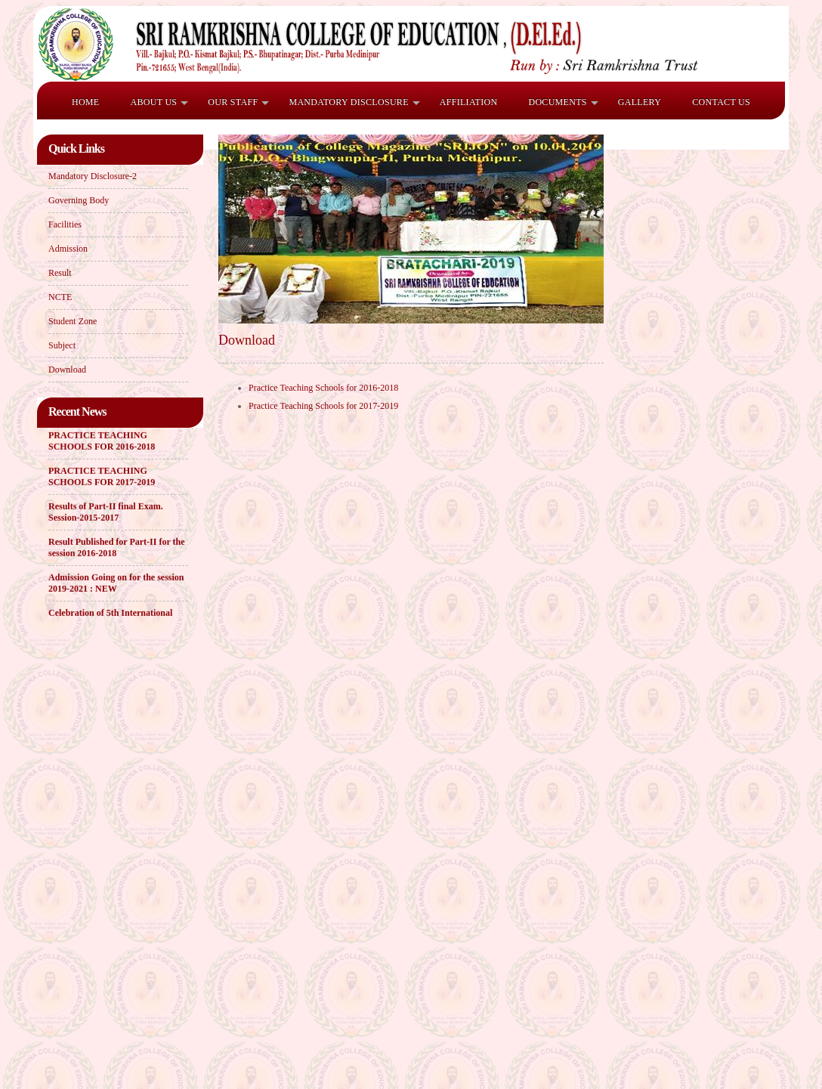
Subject (62, 345)
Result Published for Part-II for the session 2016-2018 (116, 548)
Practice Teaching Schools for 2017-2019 (323, 406)
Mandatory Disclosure (348, 102)
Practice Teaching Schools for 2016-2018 (323, 387)
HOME (86, 102)
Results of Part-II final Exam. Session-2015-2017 (105, 513)
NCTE (60, 297)
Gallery (639, 102)
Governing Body (78, 200)
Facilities (65, 224)
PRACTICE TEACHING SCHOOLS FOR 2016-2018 (101, 442)
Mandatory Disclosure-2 (92, 176)
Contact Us (721, 102)
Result (60, 273)
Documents (557, 102)
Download (67, 369)
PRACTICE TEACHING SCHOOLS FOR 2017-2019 (101, 477)
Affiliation (469, 102)
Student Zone (72, 321)
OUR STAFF (233, 102)
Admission (68, 248)
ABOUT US (153, 102)
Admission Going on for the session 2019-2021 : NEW (116, 584)
